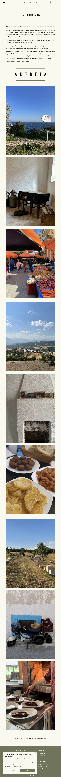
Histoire (42, 753)
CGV (43, 769)
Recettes (42, 755)
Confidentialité (42, 766)
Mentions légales (43, 764)
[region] (20, 763)
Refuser (12, 770)
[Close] (35, 752)
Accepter (27, 770)
